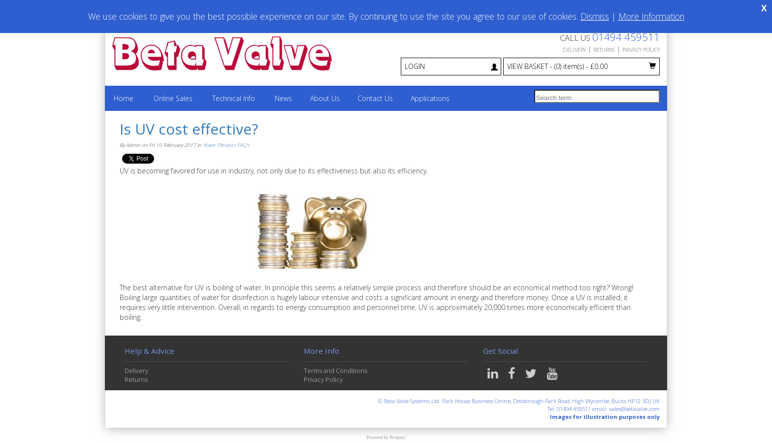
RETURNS (604, 49)
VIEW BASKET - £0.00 (581, 66)
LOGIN (451, 66)
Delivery (136, 371)
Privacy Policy (323, 379)
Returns (136, 379)
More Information (651, 16)
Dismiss (594, 16)
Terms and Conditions (335, 371)
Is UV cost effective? (189, 129)
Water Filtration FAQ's (226, 145)
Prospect (397, 437)
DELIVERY (574, 49)
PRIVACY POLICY (641, 49)
